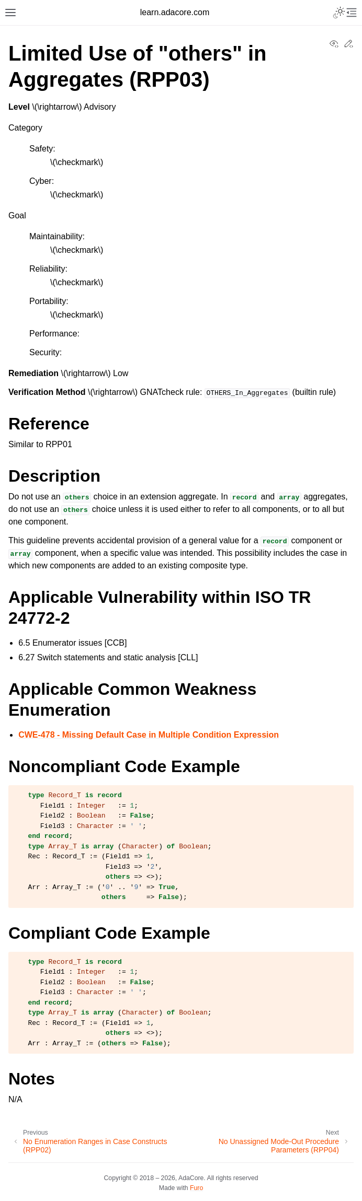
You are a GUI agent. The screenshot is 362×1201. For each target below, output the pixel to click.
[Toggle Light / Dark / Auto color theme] (339, 12)
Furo (196, 1188)
